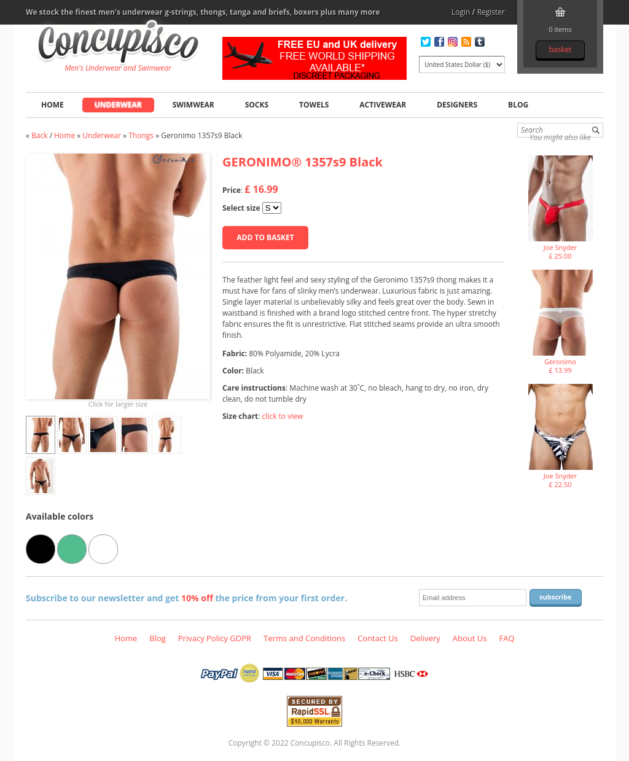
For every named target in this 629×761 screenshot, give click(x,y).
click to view (282, 416)
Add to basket (265, 237)
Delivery (425, 638)
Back (39, 135)
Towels (314, 105)
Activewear (382, 105)
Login (460, 12)
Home (52, 105)
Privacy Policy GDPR (214, 638)
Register (491, 12)
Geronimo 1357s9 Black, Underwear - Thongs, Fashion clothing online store (118, 43)
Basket (560, 49)
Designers (457, 105)
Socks (256, 105)
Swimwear (193, 105)
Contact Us (377, 638)
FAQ (506, 638)
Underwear (118, 105)
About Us (470, 638)
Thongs (141, 135)
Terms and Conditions (304, 638)
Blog (518, 105)
